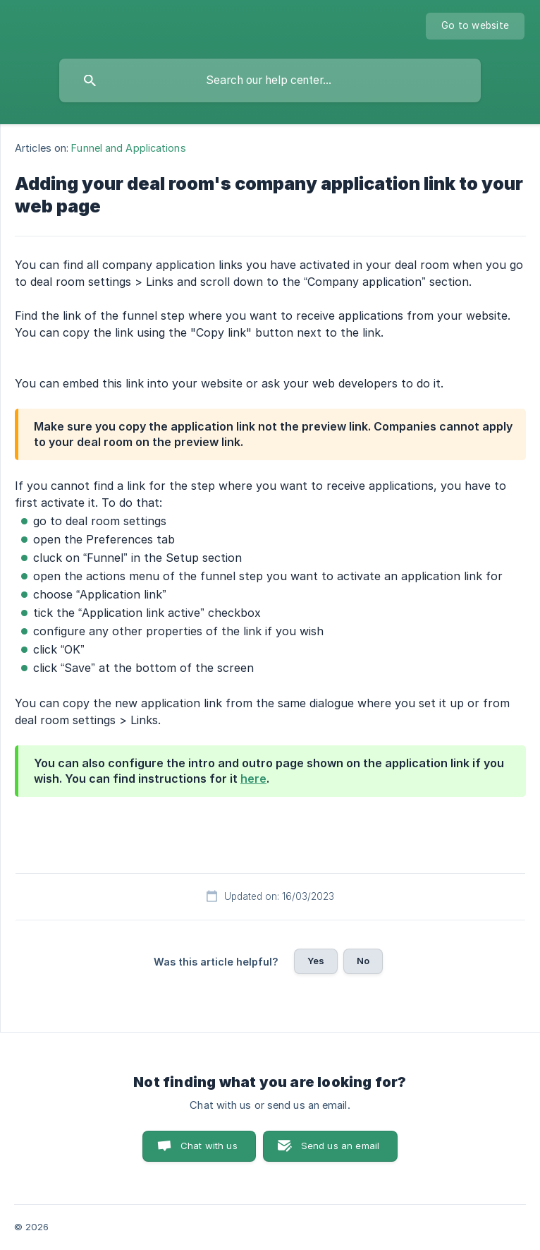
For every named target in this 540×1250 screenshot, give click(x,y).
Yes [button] (315, 960)
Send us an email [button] (340, 1145)
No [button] (363, 960)
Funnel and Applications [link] (128, 148)
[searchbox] (270, 80)
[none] (475, 26)
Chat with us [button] (209, 1145)
